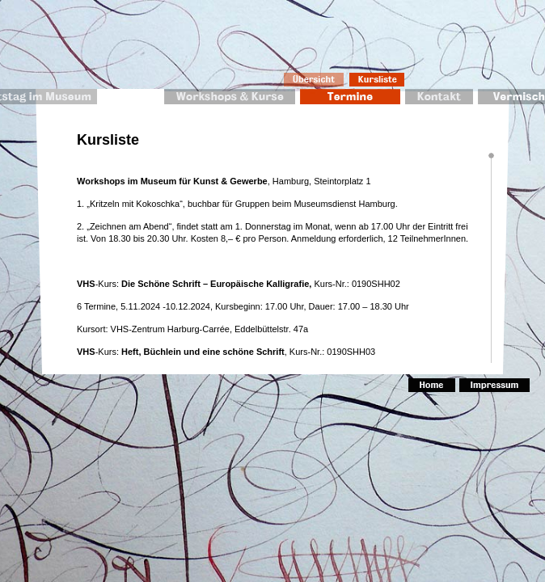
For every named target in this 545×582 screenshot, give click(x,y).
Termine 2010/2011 (350, 96)
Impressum (494, 385)
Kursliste (377, 79)
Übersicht (314, 79)
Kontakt (439, 96)
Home (431, 385)
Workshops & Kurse (229, 96)
